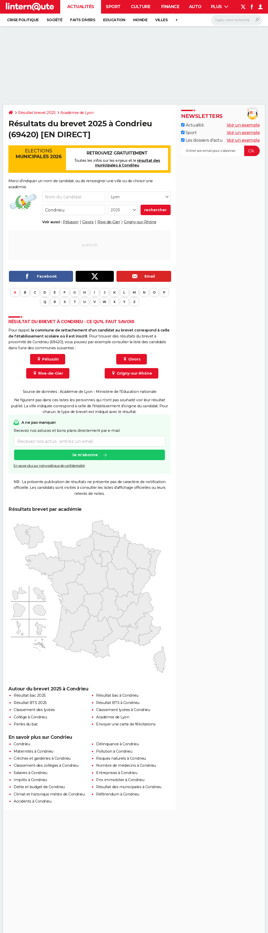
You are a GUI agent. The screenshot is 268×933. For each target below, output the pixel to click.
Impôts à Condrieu (30, 779)
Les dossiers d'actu (201, 140)
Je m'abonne (85, 455)
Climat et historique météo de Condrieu (49, 794)
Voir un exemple (243, 125)
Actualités (80, 6)
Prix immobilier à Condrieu (120, 779)
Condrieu (22, 744)
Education (114, 20)
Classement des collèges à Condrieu (46, 765)
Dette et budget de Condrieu (39, 787)
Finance (170, 6)
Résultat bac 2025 (30, 695)
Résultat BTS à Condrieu (117, 702)
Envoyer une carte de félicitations (125, 724)
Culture (140, 6)
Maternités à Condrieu (33, 751)
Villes (161, 20)
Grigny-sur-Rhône (140, 222)
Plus (219, 6)
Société (55, 20)
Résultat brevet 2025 (36, 112)
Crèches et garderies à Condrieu (42, 758)
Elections (38, 153)
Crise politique (23, 20)
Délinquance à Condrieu (117, 744)
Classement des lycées (34, 709)
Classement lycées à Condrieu (123, 709)
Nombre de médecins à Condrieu (126, 765)
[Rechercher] (236, 20)
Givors (87, 222)
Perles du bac (26, 724)
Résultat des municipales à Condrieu (128, 787)
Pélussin (70, 222)
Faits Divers (82, 20)
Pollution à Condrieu (114, 751)
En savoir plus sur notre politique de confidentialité (49, 466)
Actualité (192, 125)
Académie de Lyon (76, 112)
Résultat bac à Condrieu (117, 695)
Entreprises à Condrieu (116, 772)
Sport (113, 6)
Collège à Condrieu (30, 717)
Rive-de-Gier (108, 222)
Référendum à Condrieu (117, 794)
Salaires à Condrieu (30, 772)
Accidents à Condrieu (32, 801)
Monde (140, 20)
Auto (195, 6)
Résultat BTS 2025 (30, 702)
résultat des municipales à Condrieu (127, 163)
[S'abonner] (220, 151)
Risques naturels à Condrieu (121, 758)
